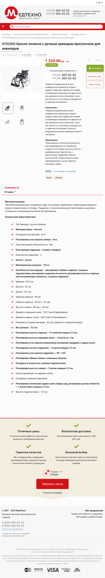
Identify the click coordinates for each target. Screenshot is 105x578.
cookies (49, 564)
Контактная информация (12, 529)
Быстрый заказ (95, 76)
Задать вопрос (95, 84)
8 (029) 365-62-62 (13, 522)
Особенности (12, 187)
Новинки (58, 178)
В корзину (95, 68)
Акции (48, 178)
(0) (100, 3)
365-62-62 (58, 10)
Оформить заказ (52, 484)
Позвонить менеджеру (52, 492)
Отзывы (10, 192)
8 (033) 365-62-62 (13, 525)
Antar (48, 171)
